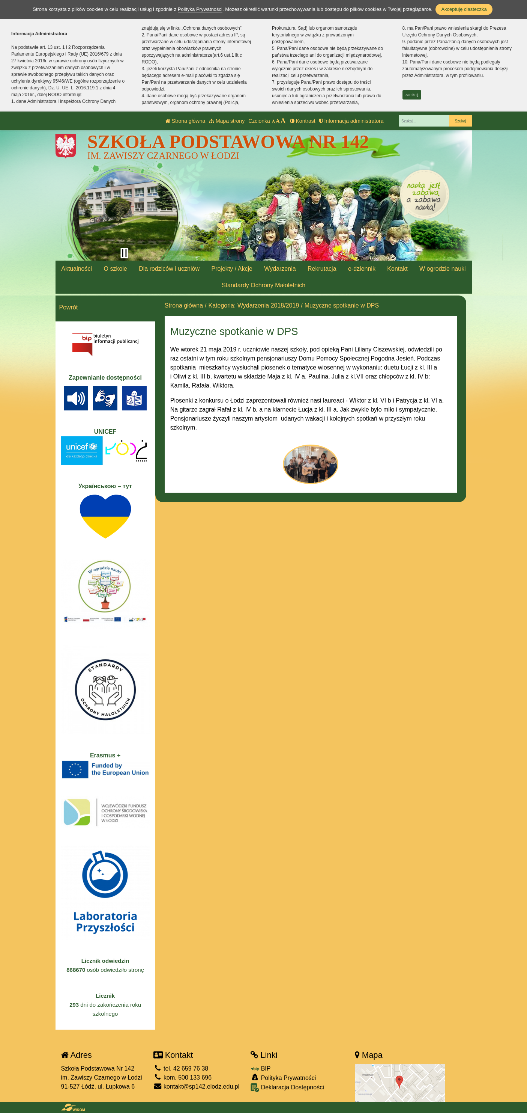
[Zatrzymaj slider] (124, 253)
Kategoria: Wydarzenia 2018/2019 (254, 305)
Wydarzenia (280, 268)
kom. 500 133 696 (182, 1077)
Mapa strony (227, 121)
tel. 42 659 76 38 (181, 1068)
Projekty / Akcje (231, 268)
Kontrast (302, 121)
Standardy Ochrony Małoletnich (263, 285)
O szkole (115, 268)
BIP (260, 1068)
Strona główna (185, 121)
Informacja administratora (351, 121)
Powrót (68, 307)
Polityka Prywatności (283, 1077)
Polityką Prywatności (200, 9)
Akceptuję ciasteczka (463, 9)
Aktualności (76, 268)
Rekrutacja (322, 268)
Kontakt (397, 268)
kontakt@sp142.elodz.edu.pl (196, 1086)
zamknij (411, 95)
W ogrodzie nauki (442, 268)
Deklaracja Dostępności (287, 1087)
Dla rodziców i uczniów (169, 268)
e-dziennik (361, 268)
